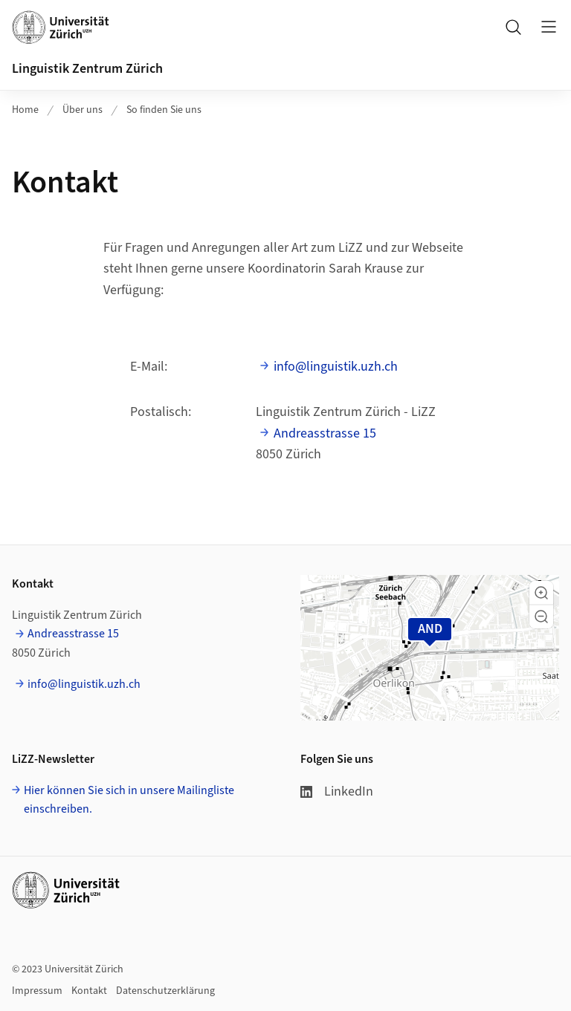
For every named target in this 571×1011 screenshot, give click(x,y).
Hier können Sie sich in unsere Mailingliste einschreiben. (129, 800)
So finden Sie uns (163, 110)
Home (25, 110)
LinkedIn (336, 791)
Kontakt (89, 991)
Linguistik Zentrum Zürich (87, 68)
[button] (541, 593)
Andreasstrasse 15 (325, 433)
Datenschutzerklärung (165, 991)
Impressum (37, 991)
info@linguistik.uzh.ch (336, 366)
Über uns (82, 110)
